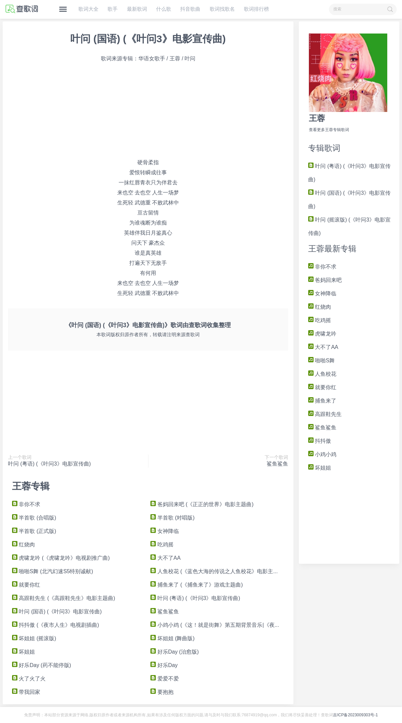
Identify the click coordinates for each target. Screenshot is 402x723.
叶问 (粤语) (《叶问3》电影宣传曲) (49, 464)
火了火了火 (29, 678)
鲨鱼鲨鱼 (322, 427)
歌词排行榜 (256, 9)
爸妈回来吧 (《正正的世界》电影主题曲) (202, 504)
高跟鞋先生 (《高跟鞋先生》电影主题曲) (63, 598)
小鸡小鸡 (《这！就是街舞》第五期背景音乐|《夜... (214, 625)
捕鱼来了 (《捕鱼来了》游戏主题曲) (196, 585)
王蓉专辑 (31, 486)
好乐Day (164, 665)
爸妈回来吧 (325, 280)
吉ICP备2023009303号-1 (355, 715)
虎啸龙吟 (322, 334)
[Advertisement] (349, 516)
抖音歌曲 (190, 9)
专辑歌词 (324, 148)
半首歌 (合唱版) (34, 518)
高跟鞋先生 (325, 414)
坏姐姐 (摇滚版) (34, 638)
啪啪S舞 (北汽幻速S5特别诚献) (52, 571)
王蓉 (317, 118)
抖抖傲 (319, 441)
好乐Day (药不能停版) (41, 665)
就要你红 (322, 387)
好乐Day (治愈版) (174, 652)
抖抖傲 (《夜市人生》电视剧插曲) (55, 625)
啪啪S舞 (321, 360)
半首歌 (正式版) (34, 531)
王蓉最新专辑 (332, 248)
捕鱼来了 (322, 401)
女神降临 (322, 293)
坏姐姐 (319, 468)
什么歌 (163, 9)
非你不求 (322, 266)
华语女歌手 (151, 58)
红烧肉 (319, 307)
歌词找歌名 (222, 9)
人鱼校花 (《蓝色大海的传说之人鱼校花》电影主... (214, 571)
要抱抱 (161, 692)
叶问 (190, 58)
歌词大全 (88, 9)
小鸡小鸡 (322, 454)
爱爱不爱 (164, 678)
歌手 (113, 9)
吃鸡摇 (319, 320)
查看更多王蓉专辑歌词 (329, 129)
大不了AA (323, 347)
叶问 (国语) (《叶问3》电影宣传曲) (147, 38)
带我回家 (26, 692)
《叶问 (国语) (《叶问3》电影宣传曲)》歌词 (124, 325)
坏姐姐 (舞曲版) (172, 638)
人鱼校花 (322, 374)
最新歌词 (137, 9)
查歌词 (198, 325)
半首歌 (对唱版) (172, 518)
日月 (150, 233)
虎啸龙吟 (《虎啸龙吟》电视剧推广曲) (61, 558)
